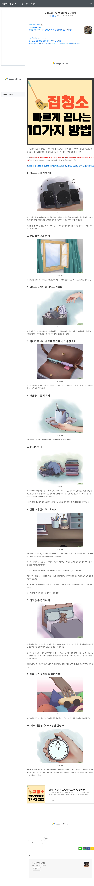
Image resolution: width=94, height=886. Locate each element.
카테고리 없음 (52, 16)
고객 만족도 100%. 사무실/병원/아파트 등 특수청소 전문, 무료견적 (50, 30)
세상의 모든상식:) (9, 4)
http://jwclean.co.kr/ (34, 24)
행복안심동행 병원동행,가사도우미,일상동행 (45, 41)
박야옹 (59, 16)
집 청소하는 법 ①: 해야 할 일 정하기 (60, 13)
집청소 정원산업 (35, 27)
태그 (27, 4)
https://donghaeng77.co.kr (36, 38)
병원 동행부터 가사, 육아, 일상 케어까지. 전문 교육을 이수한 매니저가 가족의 (54, 43)
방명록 (33, 4)
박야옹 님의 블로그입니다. (39, 865)
